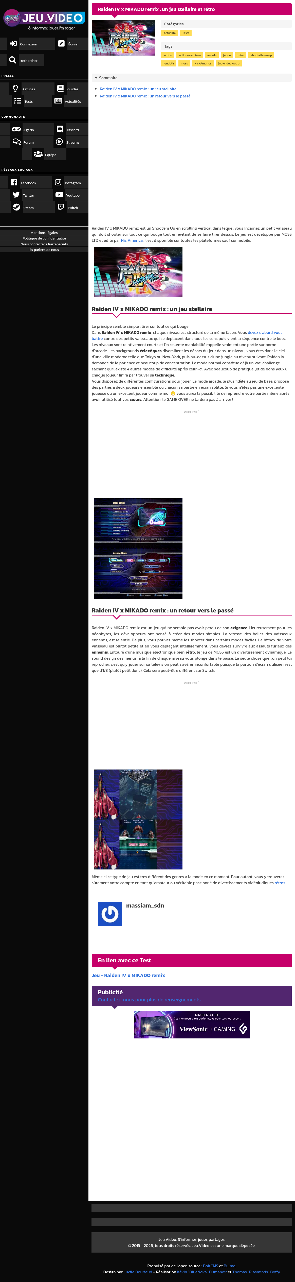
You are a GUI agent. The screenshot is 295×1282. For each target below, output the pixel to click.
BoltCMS (210, 1266)
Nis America (132, 240)
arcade (211, 55)
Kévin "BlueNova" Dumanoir (202, 1272)
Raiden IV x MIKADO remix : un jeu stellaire (138, 89)
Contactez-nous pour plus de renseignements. (149, 999)
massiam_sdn (145, 905)
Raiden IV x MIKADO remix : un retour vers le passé (145, 96)
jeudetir (168, 63)
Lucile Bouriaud (138, 1272)
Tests (185, 33)
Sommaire (108, 78)
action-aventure (190, 55)
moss (184, 63)
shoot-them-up (261, 55)
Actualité (169, 33)
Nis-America (202, 63)
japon (227, 55)
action (167, 55)
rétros (280, 883)
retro (240, 55)
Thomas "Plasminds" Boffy (256, 1272)
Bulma (229, 1266)
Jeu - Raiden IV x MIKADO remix (128, 975)
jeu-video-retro (228, 63)
